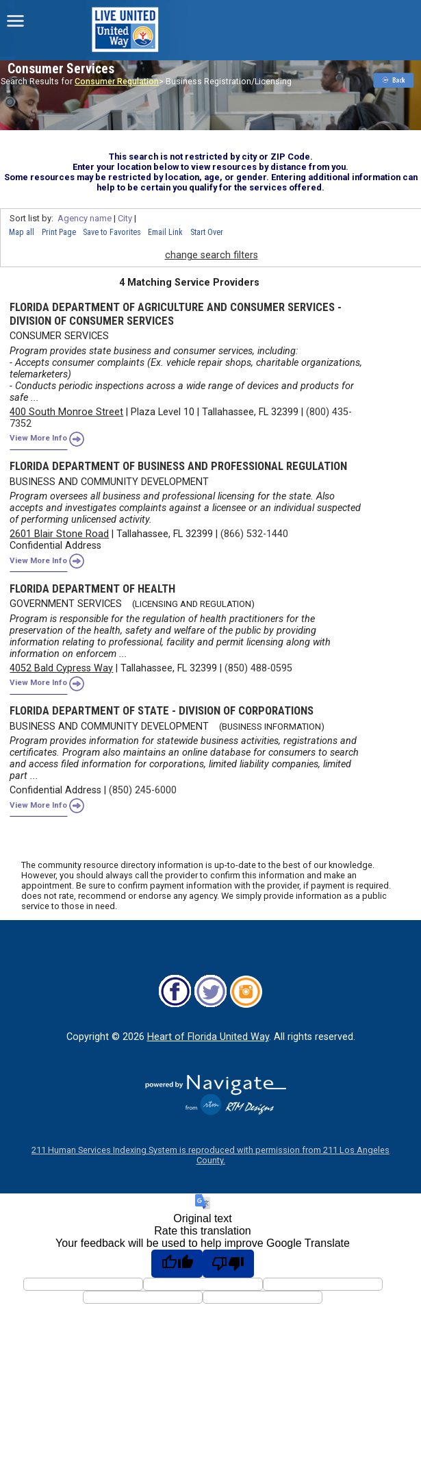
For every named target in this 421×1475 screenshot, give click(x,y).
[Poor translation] (228, 1263)
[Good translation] (177, 1263)
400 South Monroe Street (66, 412)
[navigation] (15, 20)
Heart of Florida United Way (208, 1037)
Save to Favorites (112, 232)
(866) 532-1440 (254, 534)
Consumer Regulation (117, 81)
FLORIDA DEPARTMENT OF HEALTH (92, 588)
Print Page (59, 232)
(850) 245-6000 (143, 790)
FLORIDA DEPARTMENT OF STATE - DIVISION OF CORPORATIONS (162, 710)
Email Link (165, 232)
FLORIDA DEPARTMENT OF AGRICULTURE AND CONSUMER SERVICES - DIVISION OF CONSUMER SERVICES (176, 313)
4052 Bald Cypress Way (61, 668)
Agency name (85, 218)
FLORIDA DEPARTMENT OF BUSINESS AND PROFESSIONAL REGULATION (178, 466)
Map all (21, 232)
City (125, 218)
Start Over (206, 232)
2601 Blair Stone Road (59, 534)
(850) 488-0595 (258, 668)
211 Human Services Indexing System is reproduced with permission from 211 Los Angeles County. (210, 1155)
